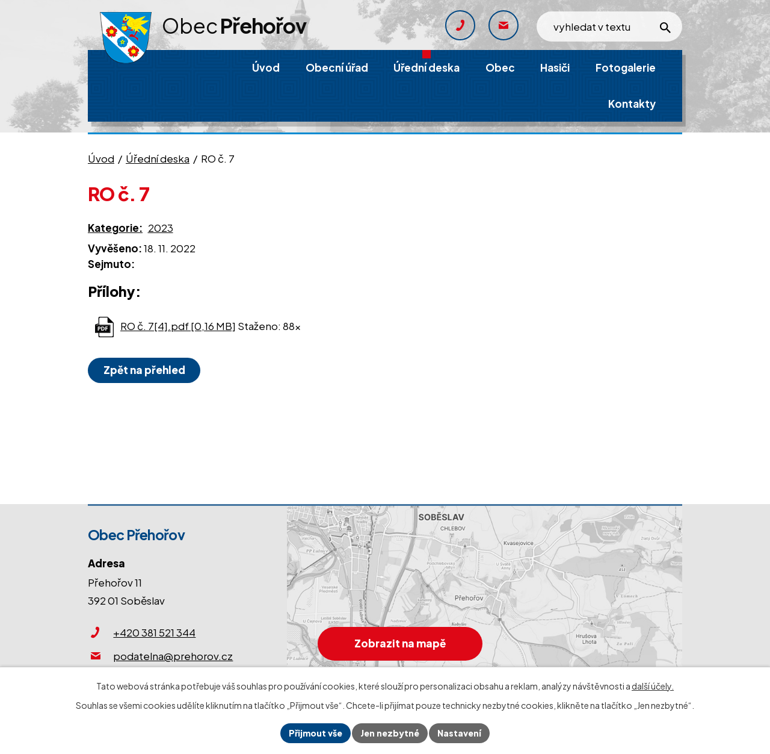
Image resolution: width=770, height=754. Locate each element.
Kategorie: (115, 227)
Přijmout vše (315, 733)
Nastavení (459, 733)
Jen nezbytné (389, 733)
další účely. (653, 686)
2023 (160, 227)
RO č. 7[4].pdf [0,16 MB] (178, 325)
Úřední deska (157, 158)
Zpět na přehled (144, 369)
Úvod (101, 158)
